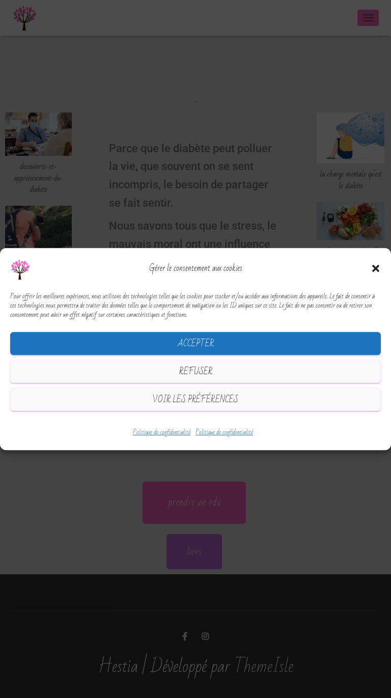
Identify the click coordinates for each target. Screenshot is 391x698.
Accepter (196, 343)
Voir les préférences (195, 399)
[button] (376, 269)
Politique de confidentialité (161, 433)
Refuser (195, 371)
